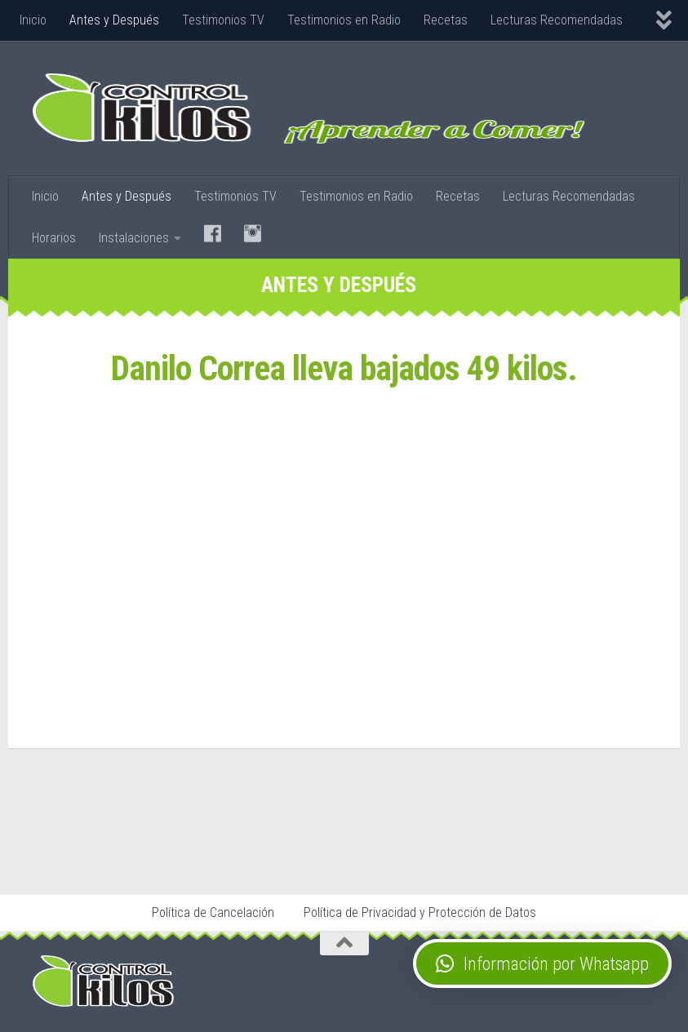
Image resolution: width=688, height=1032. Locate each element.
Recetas (446, 20)
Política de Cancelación (213, 912)
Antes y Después (114, 20)
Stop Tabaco (194, 847)
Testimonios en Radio (344, 20)
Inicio (33, 20)
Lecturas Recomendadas (556, 20)
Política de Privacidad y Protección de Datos (420, 912)
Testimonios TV (223, 20)
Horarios (54, 238)
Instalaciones (134, 238)
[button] (542, 963)
